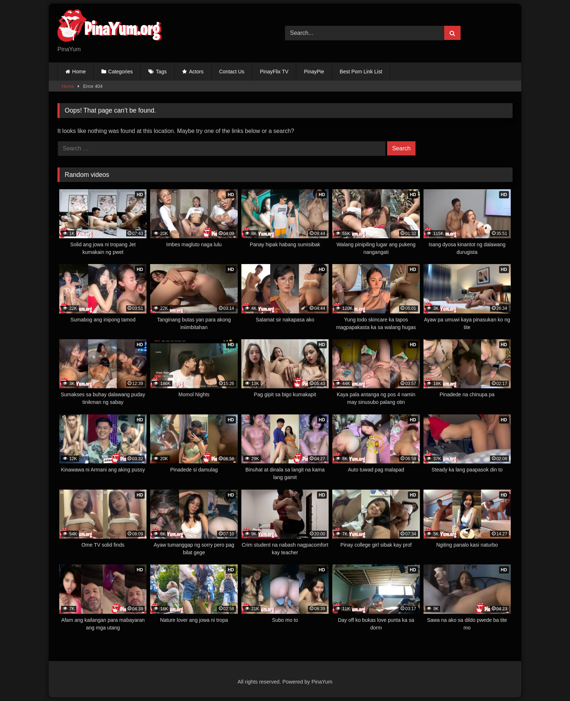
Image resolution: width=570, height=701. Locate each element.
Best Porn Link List (361, 71)
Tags (161, 71)
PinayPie (314, 71)
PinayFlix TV (274, 71)
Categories (120, 71)
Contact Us (231, 71)
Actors (196, 71)
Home (79, 71)
